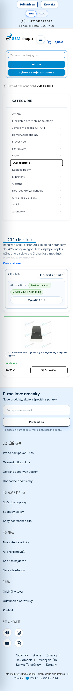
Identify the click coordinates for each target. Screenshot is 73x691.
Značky (51, 655)
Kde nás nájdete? (14, 561)
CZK (42, 13)
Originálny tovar (13, 591)
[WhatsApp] (19, 643)
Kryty (15, 155)
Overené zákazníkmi (16, 462)
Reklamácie (24, 660)
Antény (16, 113)
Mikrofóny (18, 176)
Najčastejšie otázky (16, 542)
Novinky (22, 655)
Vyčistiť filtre (36, 300)
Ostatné (17, 183)
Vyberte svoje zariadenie (36, 72)
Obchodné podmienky (18, 481)
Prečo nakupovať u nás (18, 453)
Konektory (19, 148)
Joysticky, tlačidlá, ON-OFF (29, 127)
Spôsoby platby (13, 512)
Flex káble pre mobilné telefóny (32, 120)
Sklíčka (16, 204)
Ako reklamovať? (14, 552)
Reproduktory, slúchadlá (27, 190)
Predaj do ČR (47, 660)
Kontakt (49, 4)
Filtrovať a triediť (51, 275)
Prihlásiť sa (27, 4)
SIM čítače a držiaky (24, 197)
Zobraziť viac (12, 263)
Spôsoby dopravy (14, 502)
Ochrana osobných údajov (20, 471)
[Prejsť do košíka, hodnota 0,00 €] (56, 42)
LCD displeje (21, 162)
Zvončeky (18, 211)
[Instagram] (19, 632)
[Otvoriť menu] (41, 39)
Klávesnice (19, 141)
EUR (31, 13)
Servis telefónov (14, 570)
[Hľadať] (36, 64)
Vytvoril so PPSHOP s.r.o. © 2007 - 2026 (36, 678)
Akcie (37, 655)
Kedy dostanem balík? (17, 521)
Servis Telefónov (28, 665)
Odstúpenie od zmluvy (18, 601)
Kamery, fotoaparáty (25, 134)
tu (68, 674)
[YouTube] (7, 643)
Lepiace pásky (21, 169)
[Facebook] (7, 632)
